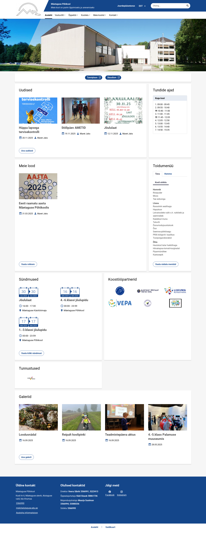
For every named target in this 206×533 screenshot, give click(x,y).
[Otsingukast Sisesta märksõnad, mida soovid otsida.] (170, 5)
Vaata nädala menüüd (165, 264)
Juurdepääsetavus (126, 6)
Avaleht (48, 15)
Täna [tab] (157, 174)
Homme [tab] (168, 174)
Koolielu (86, 15)
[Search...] (187, 6)
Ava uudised (27, 150)
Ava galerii (26, 457)
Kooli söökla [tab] (161, 182)
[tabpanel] (170, 114)
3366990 (20, 503)
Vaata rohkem (28, 264)
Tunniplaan (94, 78)
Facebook (109, 493)
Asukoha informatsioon (27, 512)
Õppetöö (73, 15)
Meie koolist (100, 15)
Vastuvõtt (60, 15)
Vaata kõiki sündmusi (31, 353)
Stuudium (114, 78)
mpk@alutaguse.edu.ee (27, 508)
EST (142, 6)
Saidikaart (110, 527)
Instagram (122, 493)
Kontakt (114, 15)
